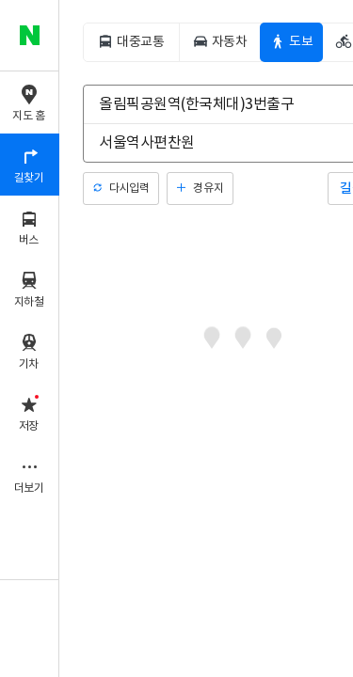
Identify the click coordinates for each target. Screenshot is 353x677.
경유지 (208, 188)
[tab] (131, 42)
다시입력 (129, 188)
